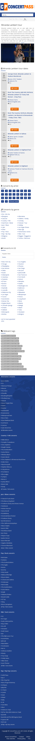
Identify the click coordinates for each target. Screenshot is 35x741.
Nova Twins (4, 418)
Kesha (3, 567)
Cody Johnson (5, 469)
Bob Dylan (4, 557)
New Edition (4, 643)
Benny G (4, 479)
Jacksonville (21, 273)
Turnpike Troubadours (7, 442)
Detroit (20, 279)
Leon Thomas (5, 663)
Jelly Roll (3, 687)
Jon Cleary (4, 533)
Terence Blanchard (6, 545)
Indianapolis (5, 275)
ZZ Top (3, 599)
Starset (3, 400)
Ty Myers (4, 477)
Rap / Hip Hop (5, 234)
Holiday (20, 225)
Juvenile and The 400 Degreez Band (11, 717)
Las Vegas (4, 294)
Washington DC (23, 286)
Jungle (3, 592)
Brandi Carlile (5, 597)
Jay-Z (2, 677)
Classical (4, 218)
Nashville (4, 288)
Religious (4, 236)
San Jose (21, 270)
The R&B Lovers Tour (7, 636)
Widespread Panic (6, 415)
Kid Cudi (3, 722)
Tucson (3, 297)
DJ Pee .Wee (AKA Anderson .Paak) (11, 712)
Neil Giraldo (4, 584)
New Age (21, 229)
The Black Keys (5, 398)
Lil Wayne (4, 685)
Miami (20, 307)
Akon (3, 707)
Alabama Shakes (6, 594)
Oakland (4, 310)
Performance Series (24, 232)
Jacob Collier (5, 528)
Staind (3, 405)
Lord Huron (4, 423)
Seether (3, 408)
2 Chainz (4, 690)
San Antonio (5, 268)
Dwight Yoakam (5, 447)
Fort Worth (21, 277)
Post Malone (5, 472)
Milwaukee (21, 292)
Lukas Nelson (5, 452)
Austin (3, 273)
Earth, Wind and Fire (7, 621)
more (22, 42)
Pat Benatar (4, 582)
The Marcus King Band (7, 501)
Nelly (2, 700)
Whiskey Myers (5, 454)
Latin (3, 227)
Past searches (11, 738)
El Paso (3, 281)
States (4, 257)
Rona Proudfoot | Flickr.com (10, 62)
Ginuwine (4, 628)
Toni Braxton (5, 646)
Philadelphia (5, 266)
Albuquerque (22, 294)
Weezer (3, 388)
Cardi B (3, 692)
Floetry (3, 653)
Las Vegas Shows (23, 227)
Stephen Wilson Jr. (6, 467)
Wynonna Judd (5, 464)
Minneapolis (5, 312)
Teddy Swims (5, 658)
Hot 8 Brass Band (6, 531)
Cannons (4, 425)
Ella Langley (4, 474)
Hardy (3, 486)
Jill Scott (3, 641)
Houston (21, 264)
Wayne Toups (5, 535)
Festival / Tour (22, 223)
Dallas (3, 270)
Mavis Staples (5, 526)
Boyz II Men (4, 624)
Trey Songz (4, 656)
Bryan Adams (5, 577)
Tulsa (20, 310)
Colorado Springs (6, 305)
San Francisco (22, 275)
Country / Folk (5, 221)
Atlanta (20, 303)
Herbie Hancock (6, 508)
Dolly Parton (5, 462)
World (3, 238)
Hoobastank (5, 410)
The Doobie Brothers (7, 562)
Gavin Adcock (5, 457)
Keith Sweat (4, 631)
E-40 (2, 702)
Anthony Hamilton (6, 651)
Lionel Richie (5, 638)
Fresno (20, 297)
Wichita (3, 314)
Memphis (21, 281)
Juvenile (3, 714)
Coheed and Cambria (7, 579)
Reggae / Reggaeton (24, 236)
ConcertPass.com (15, 731)
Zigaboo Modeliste (6, 543)
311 (2, 383)
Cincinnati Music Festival (8, 516)
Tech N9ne (4, 705)
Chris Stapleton (5, 445)
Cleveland (21, 312)
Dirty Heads (4, 572)
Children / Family (23, 218)
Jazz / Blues (5, 225)
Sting (2, 602)
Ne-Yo (3, 648)
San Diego (21, 268)
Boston (3, 283)
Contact (21, 737)
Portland (21, 290)
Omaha (3, 307)
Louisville (4, 290)
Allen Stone (4, 661)
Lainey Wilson (5, 482)
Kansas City (5, 301)
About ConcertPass (11, 737)
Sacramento (5, 299)
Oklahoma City (6, 292)
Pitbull (3, 697)
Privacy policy (21, 738)
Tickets (14, 88)
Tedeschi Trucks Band (7, 498)
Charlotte (4, 279)
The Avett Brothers (6, 449)
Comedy (21, 221)
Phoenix (20, 266)
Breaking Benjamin (6, 396)
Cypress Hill (4, 719)
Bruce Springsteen (6, 604)
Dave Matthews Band (7, 420)
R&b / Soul (21, 234)
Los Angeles (22, 262)
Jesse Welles (5, 381)
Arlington (21, 314)
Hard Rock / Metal (7, 223)
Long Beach (22, 299)
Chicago (4, 264)
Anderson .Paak (6, 710)
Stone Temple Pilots (7, 403)
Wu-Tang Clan (5, 680)
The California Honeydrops (9, 523)
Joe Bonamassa (6, 521)
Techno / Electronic (24, 238)
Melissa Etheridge (6, 575)
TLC (2, 616)
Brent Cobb (4, 484)
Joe (2, 633)
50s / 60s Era (5, 214)
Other (3, 229)
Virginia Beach (5, 303)
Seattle (20, 283)
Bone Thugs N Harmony (8, 682)
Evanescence (5, 413)
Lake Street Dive (6, 428)
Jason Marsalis (5, 540)
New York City (5, 262)
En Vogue (4, 619)
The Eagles (4, 565)
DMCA (28, 737)
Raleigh (20, 305)
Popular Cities (6, 254)
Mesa (20, 301)
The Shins (4, 391)
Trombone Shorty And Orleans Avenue (12, 503)
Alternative (21, 216)
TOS (29, 738)
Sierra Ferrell (5, 511)
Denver (3, 286)
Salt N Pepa (4, 675)
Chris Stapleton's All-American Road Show (13, 459)
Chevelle (4, 393)
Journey (3, 570)
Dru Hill (3, 626)
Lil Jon (3, 695)
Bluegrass (4, 216)
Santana (4, 560)
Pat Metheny (5, 513)
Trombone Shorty (6, 518)
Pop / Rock (5, 232)
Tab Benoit (4, 506)
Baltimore (21, 288)
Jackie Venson (5, 538)
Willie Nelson (5, 440)
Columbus (4, 277)
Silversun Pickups (6, 386)
